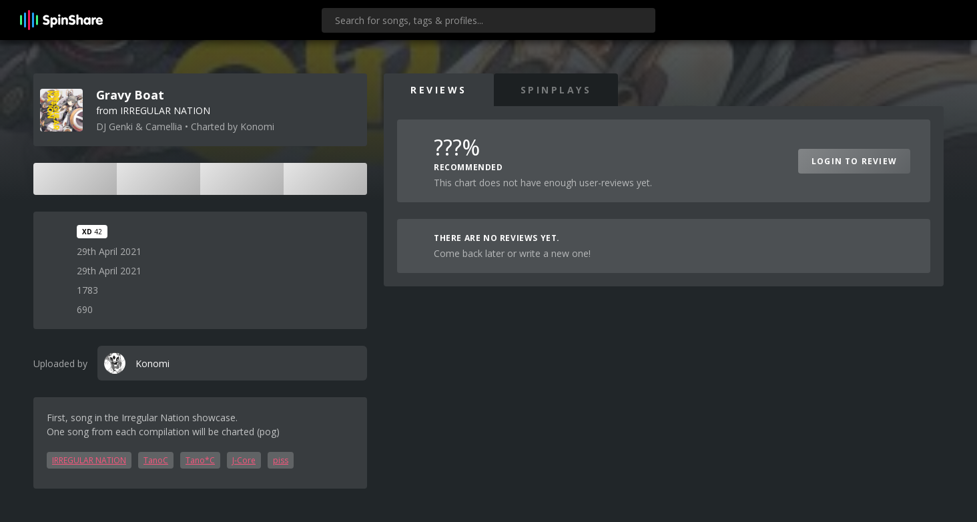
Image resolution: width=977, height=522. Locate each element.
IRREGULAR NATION (89, 460)
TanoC (155, 460)
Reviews (438, 89)
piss (280, 460)
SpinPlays (556, 89)
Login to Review (854, 161)
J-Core (244, 460)
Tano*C (200, 460)
